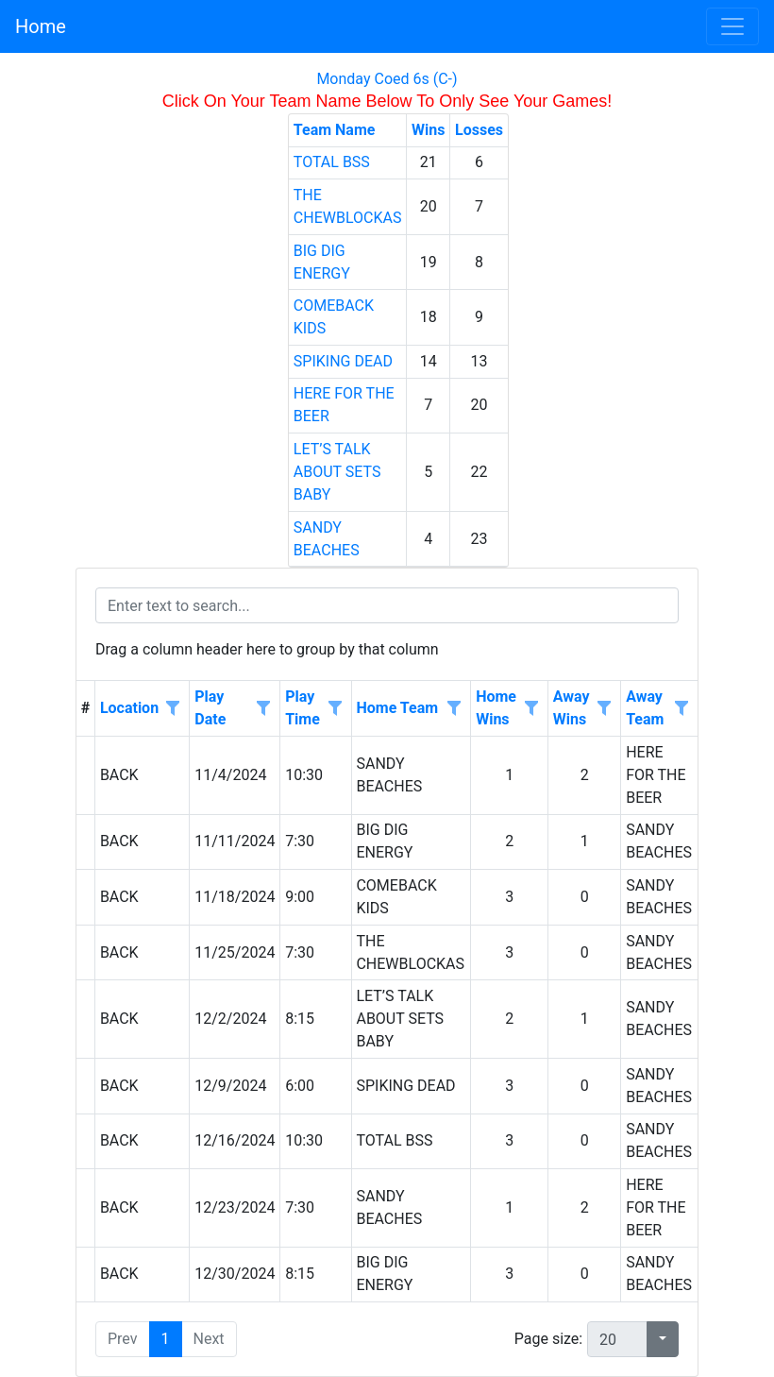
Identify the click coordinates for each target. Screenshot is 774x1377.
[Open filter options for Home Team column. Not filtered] (454, 709)
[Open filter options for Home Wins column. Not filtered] (531, 709)
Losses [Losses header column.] (479, 130)
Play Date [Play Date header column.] (210, 708)
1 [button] (165, 1339)
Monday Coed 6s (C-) (386, 79)
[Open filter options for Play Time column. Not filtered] (334, 709)
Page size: (548, 1339)
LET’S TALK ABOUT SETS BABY (337, 471)
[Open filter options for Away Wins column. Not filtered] (604, 709)
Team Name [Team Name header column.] (335, 130)
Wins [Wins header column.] (428, 130)
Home (40, 26)
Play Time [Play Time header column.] (302, 708)
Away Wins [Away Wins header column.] (571, 708)
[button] (663, 1339)
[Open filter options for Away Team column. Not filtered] (681, 709)
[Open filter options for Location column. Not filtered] (172, 709)
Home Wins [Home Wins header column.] (496, 708)
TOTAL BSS (332, 162)
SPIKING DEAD (343, 361)
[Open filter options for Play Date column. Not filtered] (263, 709)
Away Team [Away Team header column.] (645, 708)
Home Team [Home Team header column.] (397, 708)
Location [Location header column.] (129, 708)
